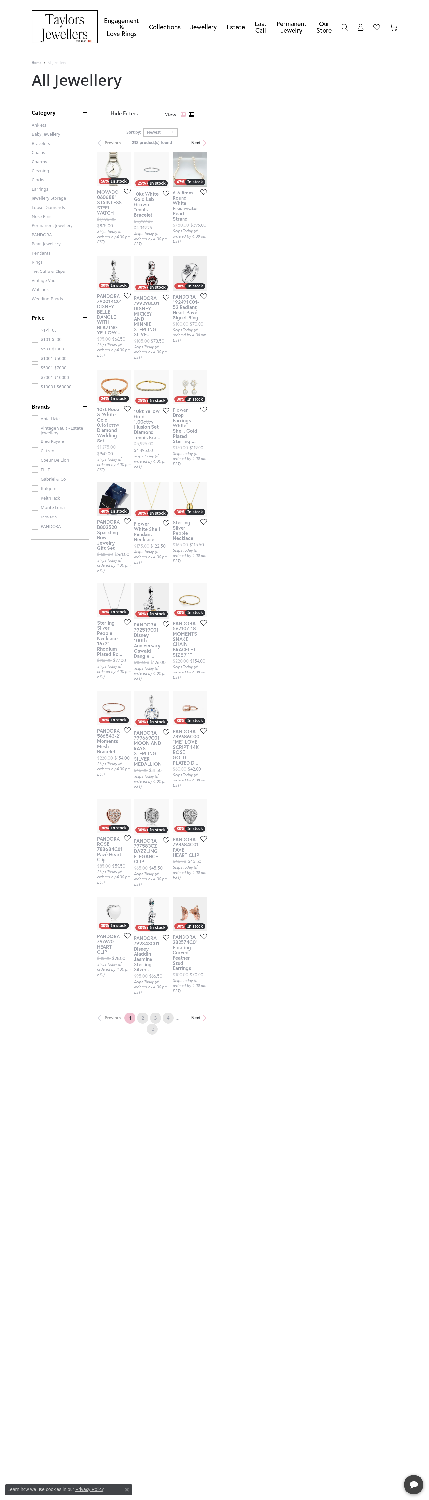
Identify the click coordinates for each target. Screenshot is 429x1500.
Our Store (324, 27)
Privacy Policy (89, 1489)
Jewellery (203, 27)
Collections (165, 27)
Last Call (261, 27)
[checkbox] (44, 330)
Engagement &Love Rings (121, 27)
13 (274, 1236)
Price (38, 317)
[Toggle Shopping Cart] (393, 27)
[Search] (345, 27)
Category (44, 112)
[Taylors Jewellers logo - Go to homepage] (66, 26)
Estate (236, 27)
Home (36, 62)
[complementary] (381, 1464)
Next (386, 143)
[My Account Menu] (361, 27)
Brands (41, 406)
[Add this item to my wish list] (189, 255)
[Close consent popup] (127, 1490)
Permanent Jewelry (292, 27)
